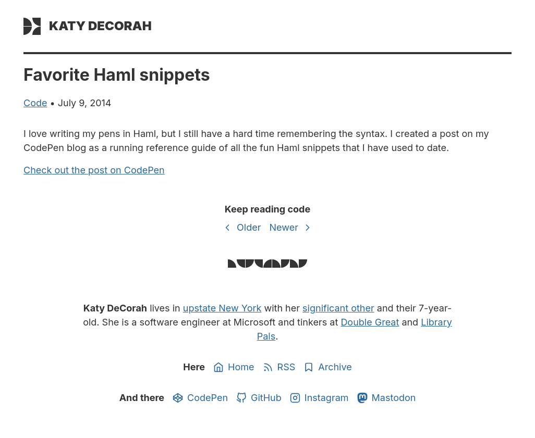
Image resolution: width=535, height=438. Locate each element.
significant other (338, 308)
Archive (327, 367)
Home (233, 367)
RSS (279, 367)
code (35, 102)
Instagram (319, 398)
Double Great (370, 322)
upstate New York (222, 308)
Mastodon (386, 398)
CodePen (200, 398)
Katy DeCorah (100, 25)
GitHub (259, 398)
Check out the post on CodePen (94, 170)
